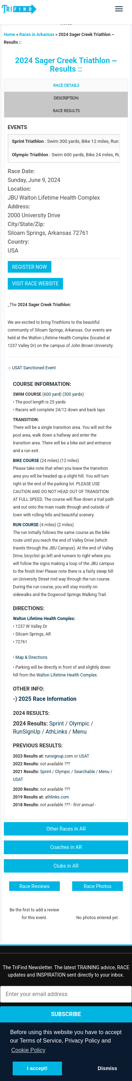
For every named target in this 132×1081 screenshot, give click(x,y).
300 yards (73, 394)
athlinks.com (57, 797)
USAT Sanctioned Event (34, 367)
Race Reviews (34, 886)
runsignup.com (59, 756)
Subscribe (66, 1014)
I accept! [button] (37, 1068)
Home (10, 34)
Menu (80, 731)
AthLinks (56, 731)
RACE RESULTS (66, 111)
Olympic (79, 723)
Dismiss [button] (107, 1068)
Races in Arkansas (37, 34)
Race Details (66, 85)
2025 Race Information (48, 699)
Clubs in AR (66, 866)
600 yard (52, 394)
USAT (84, 756)
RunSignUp (26, 731)
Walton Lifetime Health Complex (43, 618)
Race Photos (98, 886)
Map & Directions (31, 657)
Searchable (84, 771)
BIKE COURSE (26, 460)
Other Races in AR (66, 829)
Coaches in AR (66, 847)
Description (66, 98)
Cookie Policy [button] (28, 1050)
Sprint (56, 723)
